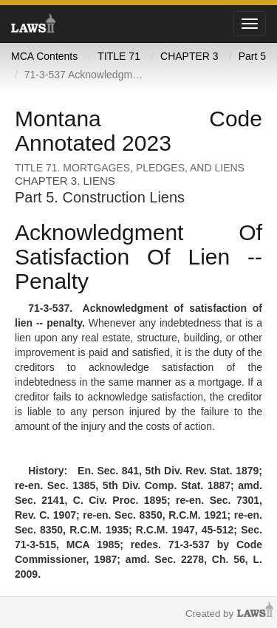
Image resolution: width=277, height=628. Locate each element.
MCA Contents (44, 56)
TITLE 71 (119, 56)
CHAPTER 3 (189, 56)
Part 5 (252, 56)
